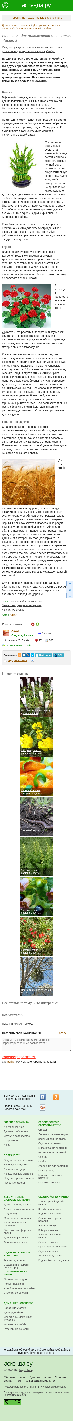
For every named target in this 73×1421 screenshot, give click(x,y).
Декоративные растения (16, 25)
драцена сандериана (29, 605)
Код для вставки (17, 660)
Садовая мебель (48, 1251)
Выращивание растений (52, 1147)
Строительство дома (16, 1279)
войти (11, 1061)
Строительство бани (16, 1292)
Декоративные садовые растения (17, 1198)
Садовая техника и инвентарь (17, 1254)
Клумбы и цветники (49, 1209)
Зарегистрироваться (18, 1057)
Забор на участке (48, 1230)
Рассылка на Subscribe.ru (43, 1107)
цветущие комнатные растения (33, 47)
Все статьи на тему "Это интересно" (30, 1003)
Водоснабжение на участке (54, 1260)
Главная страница (16, 1122)
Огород (42, 1129)
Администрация (40, 1377)
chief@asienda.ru (57, 1386)
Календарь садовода (16, 1164)
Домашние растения (16, 1237)
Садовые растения (49, 1143)
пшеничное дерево (13, 609)
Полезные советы (14, 1182)
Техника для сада (14, 1260)
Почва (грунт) (46, 1170)
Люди (7, 1144)
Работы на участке (15, 1307)
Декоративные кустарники (19, 1209)
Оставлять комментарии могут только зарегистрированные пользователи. (36, 1044)
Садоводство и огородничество (49, 1124)
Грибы (42, 1161)
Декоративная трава (28, 28)
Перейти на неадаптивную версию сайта (36, 17)
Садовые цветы (13, 1213)
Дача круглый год (14, 1312)
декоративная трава (32, 51)
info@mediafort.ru (16, 1395)
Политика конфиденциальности (36, 1380)
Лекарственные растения (19, 1173)
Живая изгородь (47, 1225)
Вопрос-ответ (12, 1140)
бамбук (50, 51)
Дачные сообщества (16, 1131)
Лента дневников (14, 1126)
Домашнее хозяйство (18, 1303)
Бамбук (46, 28)
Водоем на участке (49, 1213)
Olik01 (14, 614)
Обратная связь (15, 1377)
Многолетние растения (17, 1218)
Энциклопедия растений (18, 1160)
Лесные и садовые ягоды (53, 1134)
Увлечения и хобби (15, 1324)
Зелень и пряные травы (52, 1138)
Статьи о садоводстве (17, 1135)
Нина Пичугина (38, 1386)
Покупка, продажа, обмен (19, 1178)
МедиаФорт (25, 1370)
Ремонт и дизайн (14, 1283)
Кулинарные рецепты (16, 1328)
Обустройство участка (53, 1197)
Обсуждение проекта (40, 1352)
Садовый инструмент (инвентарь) (16, 1266)
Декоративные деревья (17, 1204)
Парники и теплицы (49, 1182)
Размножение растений (52, 1152)
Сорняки (43, 1156)
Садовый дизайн (48, 1242)
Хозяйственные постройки (19, 1288)
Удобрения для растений (53, 1165)
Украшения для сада (50, 1255)
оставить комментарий (18, 645)
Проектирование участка (53, 1246)
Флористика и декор (15, 1242)
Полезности (12, 1155)
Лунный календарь (15, 1169)
